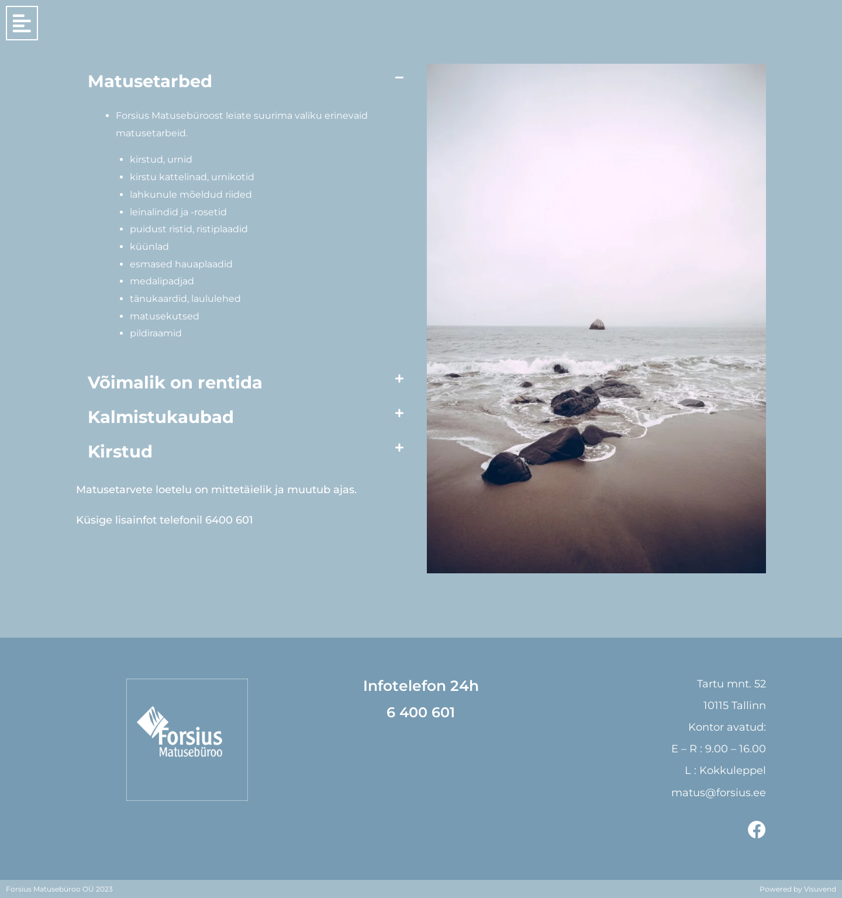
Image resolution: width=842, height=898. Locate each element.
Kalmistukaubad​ (161, 417)
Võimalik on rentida (175, 382)
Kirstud (120, 451)
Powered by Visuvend (798, 888)
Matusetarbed (150, 81)
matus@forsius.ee (718, 792)
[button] (245, 81)
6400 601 (229, 520)
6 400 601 (421, 712)
